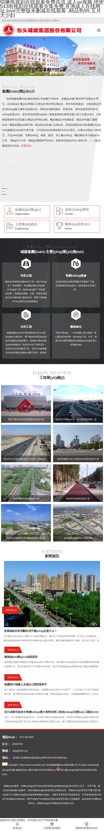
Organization (22, 213)
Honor (68, 228)
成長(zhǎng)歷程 (77, 209)
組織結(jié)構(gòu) (28, 209)
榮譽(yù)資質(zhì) (77, 224)
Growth (69, 213)
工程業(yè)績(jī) (26, 224)
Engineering (22, 228)
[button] (99, 56)
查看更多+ (27, 145)
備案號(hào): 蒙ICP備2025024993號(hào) (36, 770)
